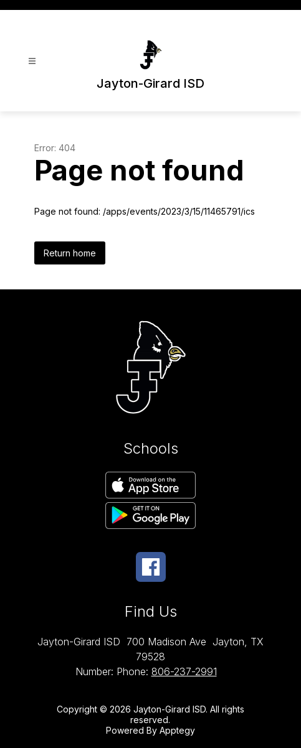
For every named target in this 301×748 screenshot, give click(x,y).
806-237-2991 (184, 671)
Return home (70, 253)
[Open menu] (32, 61)
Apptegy (177, 730)
